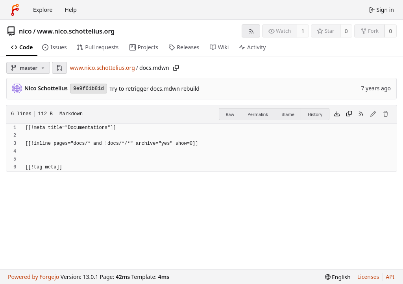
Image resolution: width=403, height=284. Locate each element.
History (315, 114)
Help (71, 9)
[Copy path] (175, 67)
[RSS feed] (251, 30)
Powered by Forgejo (33, 276)
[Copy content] (349, 114)
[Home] (15, 10)
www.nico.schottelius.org (76, 31)
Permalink (258, 114)
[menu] (338, 277)
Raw (230, 114)
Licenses (368, 276)
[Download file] (337, 114)
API (390, 276)
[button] (59, 68)
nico (25, 31)
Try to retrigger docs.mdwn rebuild (154, 88)
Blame (287, 114)
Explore (42, 9)
